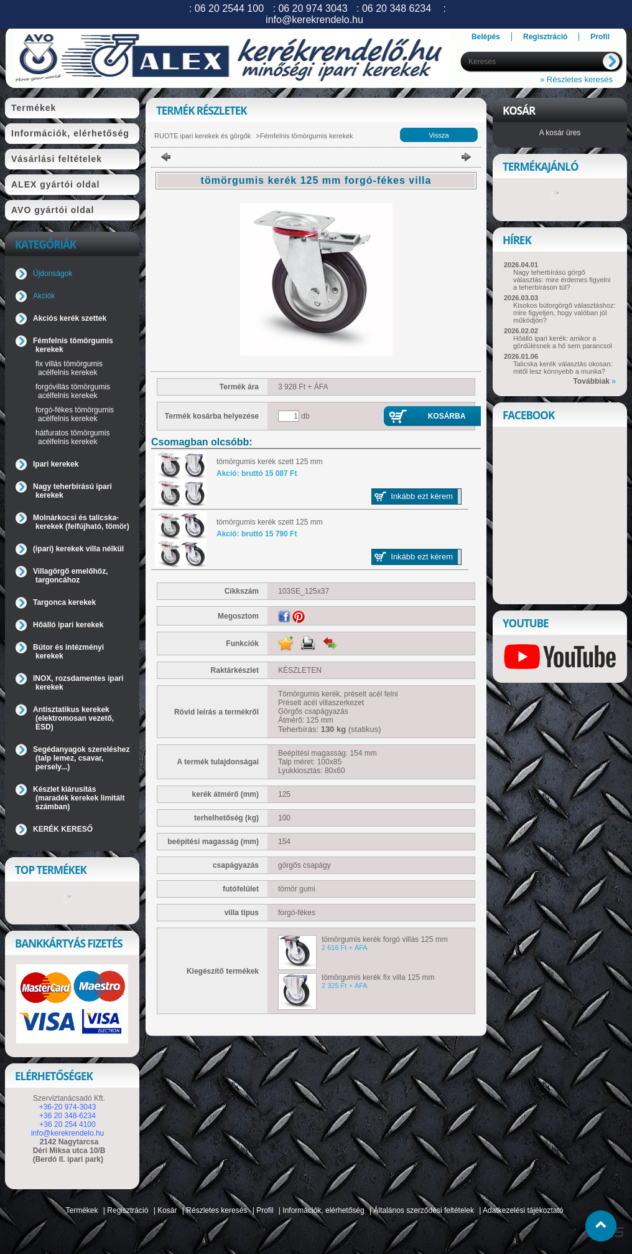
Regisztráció (127, 1210)
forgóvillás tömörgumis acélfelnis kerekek (72, 391)
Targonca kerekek (64, 602)
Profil (264, 1210)
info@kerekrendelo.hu (68, 1133)
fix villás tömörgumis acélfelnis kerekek (69, 368)
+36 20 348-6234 (67, 1115)
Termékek (82, 1210)
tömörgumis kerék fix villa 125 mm (378, 977)
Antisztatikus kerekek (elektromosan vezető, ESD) (73, 718)
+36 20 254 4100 (67, 1124)
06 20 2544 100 (229, 8)
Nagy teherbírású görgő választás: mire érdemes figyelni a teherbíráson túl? (562, 279)
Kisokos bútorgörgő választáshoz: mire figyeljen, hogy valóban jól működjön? (564, 313)
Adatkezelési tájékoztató (523, 1210)
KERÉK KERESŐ (63, 829)
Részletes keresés (216, 1210)
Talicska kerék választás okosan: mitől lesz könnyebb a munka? (563, 367)
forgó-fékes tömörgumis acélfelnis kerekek (74, 414)
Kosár (167, 1210)
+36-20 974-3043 (67, 1107)
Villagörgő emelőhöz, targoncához (70, 575)
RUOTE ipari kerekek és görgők (202, 136)
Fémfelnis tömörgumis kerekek (306, 136)
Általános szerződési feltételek (424, 1210)
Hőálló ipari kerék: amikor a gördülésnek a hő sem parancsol (562, 342)
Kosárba (447, 416)
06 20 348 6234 (396, 8)
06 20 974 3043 (312, 8)
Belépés (486, 36)
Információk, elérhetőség (323, 1210)
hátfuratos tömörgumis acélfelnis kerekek (72, 437)
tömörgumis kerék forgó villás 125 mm (385, 939)
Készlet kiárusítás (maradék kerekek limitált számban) (78, 798)
